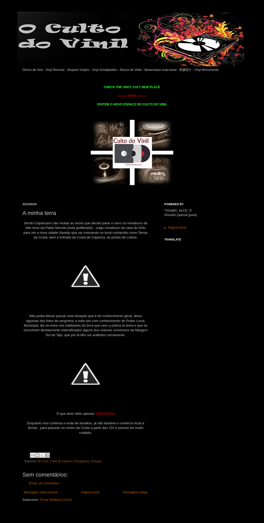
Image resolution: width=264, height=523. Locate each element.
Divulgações (81, 461)
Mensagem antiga (135, 492)
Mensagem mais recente (40, 492)
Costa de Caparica (61, 461)
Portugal (96, 461)
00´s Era (43, 461)
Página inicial (90, 492)
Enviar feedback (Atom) (56, 500)
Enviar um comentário (44, 483)
